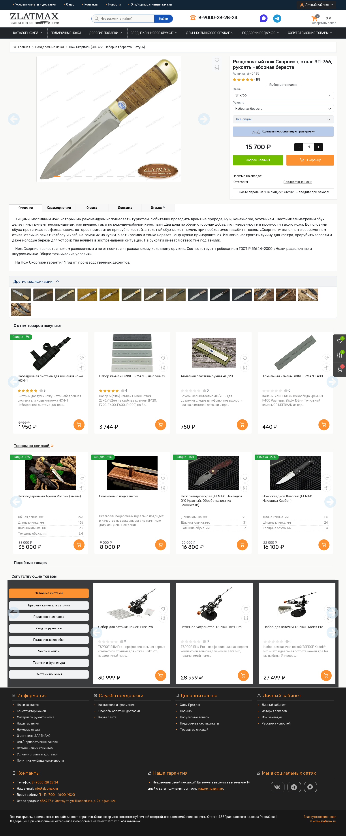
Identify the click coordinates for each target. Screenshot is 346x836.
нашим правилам (210, 789)
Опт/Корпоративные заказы (150, 4)
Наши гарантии (28, 723)
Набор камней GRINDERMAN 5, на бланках (132, 376)
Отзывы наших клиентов (35, 748)
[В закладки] (217, 60)
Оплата (91, 208)
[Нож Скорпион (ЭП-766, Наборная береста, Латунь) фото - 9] (142, 176)
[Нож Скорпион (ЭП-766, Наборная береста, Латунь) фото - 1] (57, 176)
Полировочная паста (49, 617)
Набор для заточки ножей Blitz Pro (125, 627)
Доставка (125, 208)
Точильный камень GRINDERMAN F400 (292, 376)
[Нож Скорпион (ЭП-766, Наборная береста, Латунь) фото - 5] (99, 176)
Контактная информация (116, 705)
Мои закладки (272, 717)
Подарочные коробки (48, 640)
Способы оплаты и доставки (119, 711)
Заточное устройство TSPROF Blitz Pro (211, 627)
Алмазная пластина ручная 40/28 (207, 376)
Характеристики (59, 208)
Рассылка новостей (276, 723)
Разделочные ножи (298, 182)
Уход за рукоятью (49, 628)
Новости (113, 4)
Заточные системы (49, 593)
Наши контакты (28, 705)
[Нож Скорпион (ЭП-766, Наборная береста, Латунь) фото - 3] (78, 176)
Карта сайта (107, 717)
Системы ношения (49, 674)
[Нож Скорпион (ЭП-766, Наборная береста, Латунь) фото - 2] (67, 176)
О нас (69, 4)
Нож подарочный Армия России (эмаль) (49, 496)
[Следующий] (330, 502)
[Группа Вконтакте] (277, 787)
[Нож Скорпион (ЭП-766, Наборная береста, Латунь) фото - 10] (152, 176)
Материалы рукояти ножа (35, 717)
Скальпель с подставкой (118, 496)
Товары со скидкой (194, 730)
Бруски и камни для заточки (49, 605)
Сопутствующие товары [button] (310, 33)
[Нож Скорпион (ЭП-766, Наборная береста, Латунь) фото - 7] (120, 176)
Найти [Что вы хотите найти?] (163, 19)
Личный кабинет (274, 705)
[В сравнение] (217, 67)
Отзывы (158, 208)
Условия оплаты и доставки (34, 4)
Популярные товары (194, 717)
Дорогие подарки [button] (105, 33)
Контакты (90, 4)
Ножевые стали (28, 730)
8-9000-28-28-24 (213, 17)
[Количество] (309, 147)
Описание (26, 208)
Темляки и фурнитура (49, 663)
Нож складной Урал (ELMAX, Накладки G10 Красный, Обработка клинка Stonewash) (211, 500)
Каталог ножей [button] (28, 33)
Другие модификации (33, 281)
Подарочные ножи (66, 33)
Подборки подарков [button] (261, 33)
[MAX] (310, 787)
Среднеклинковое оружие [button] (154, 33)
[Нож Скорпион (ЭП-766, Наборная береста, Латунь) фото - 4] (89, 176)
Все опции (244, 119)
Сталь (237, 89)
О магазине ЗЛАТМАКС (33, 736)
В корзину (310, 160)
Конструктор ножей (31, 711)
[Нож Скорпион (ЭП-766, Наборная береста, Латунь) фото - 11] (163, 176)
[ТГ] (294, 787)
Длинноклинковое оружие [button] (210, 33)
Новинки (186, 711)
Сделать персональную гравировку (283, 132)
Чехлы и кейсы (49, 651)
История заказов (274, 711)
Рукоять (238, 103)
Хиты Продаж (190, 705)
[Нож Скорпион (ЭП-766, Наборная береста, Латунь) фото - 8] (131, 176)
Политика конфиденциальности (40, 760)
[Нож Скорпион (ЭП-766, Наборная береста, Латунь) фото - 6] (110, 176)
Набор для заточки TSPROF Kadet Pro (293, 627)
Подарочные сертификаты (199, 723)
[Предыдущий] (16, 502)
